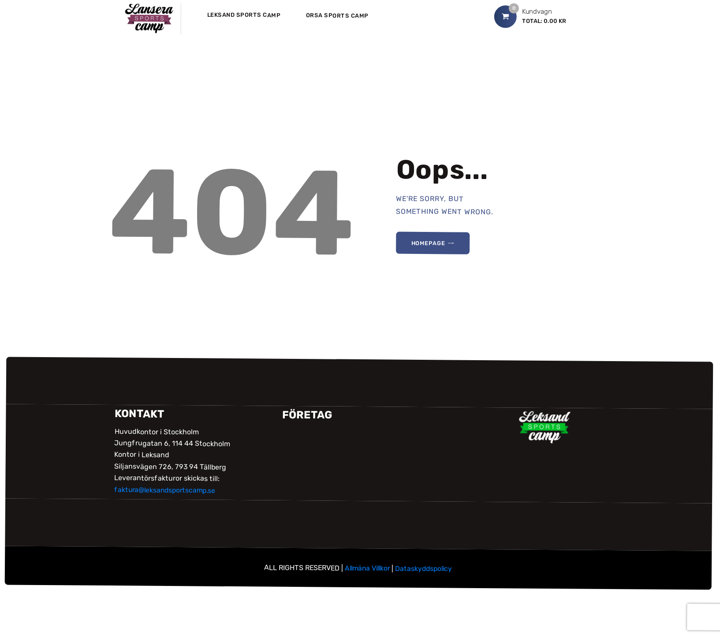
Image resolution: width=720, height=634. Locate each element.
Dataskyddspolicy (425, 568)
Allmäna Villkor (366, 568)
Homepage (429, 243)
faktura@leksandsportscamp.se (166, 490)
